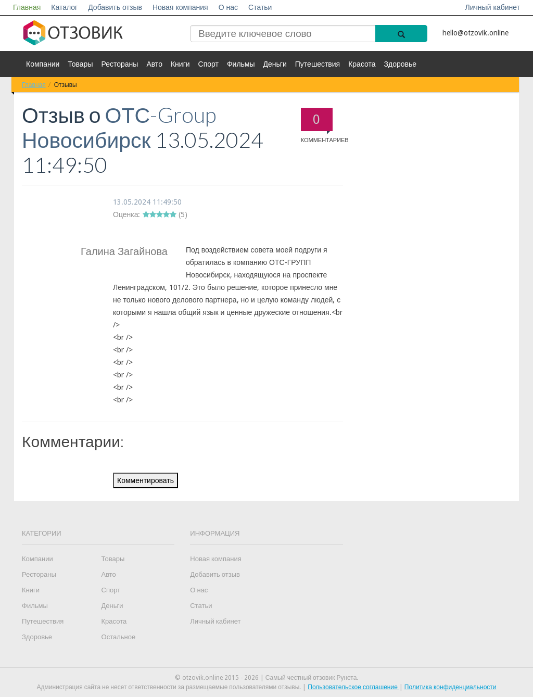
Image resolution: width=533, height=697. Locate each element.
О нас (228, 7)
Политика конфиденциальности (450, 687)
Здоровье (400, 64)
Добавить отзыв (115, 7)
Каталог (64, 7)
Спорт (208, 64)
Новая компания (180, 7)
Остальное (118, 637)
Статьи (260, 7)
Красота (361, 64)
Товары (80, 64)
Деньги (275, 64)
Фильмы (241, 64)
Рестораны (119, 64)
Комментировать (145, 480)
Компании (42, 64)
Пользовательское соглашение (353, 687)
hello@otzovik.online (475, 33)
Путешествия (317, 64)
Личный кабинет (492, 7)
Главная (27, 7)
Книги (180, 64)
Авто (154, 64)
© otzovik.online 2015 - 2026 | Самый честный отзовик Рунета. (267, 677)
